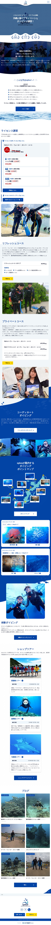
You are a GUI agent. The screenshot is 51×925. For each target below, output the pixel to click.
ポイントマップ (25, 514)
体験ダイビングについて (25, 637)
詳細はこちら (12, 190)
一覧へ (25, 885)
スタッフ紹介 (25, 109)
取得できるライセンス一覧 (12, 199)
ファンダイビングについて (24, 430)
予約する (7, 278)
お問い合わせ (19, 914)
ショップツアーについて (25, 778)
